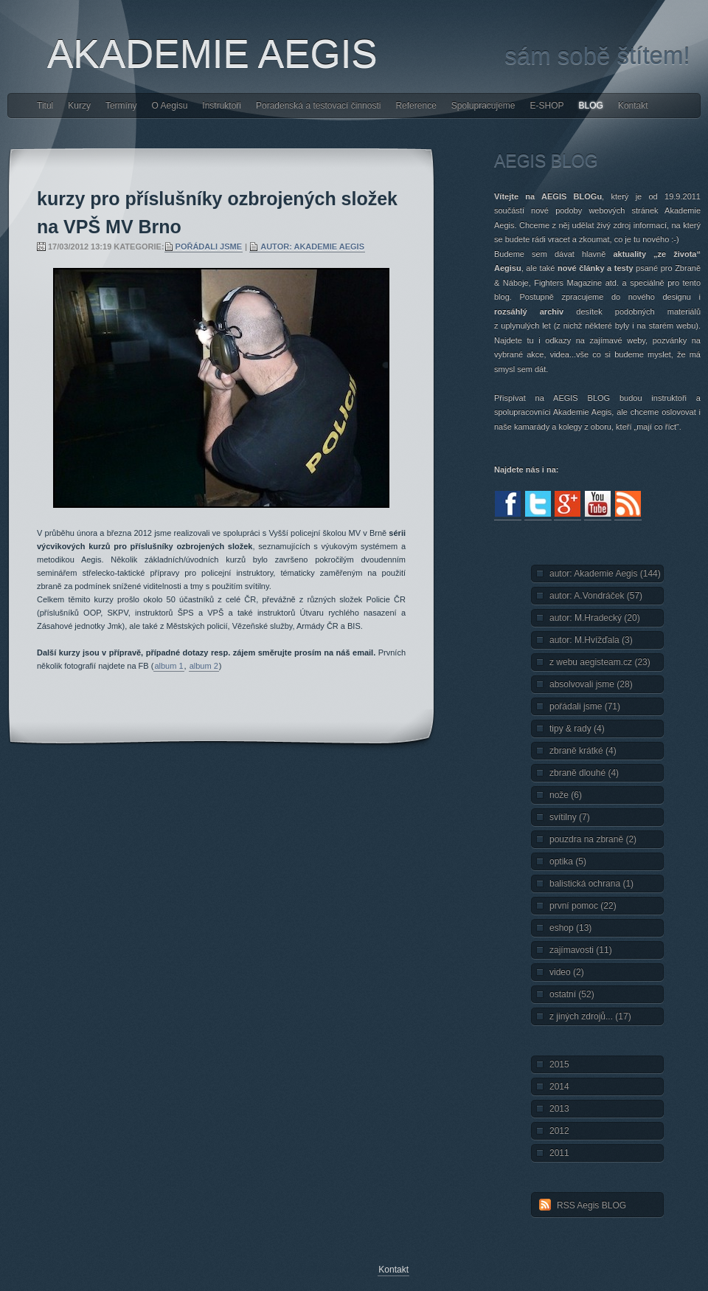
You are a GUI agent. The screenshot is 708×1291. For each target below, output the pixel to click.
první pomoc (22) (583, 906)
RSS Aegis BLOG (591, 1205)
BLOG (591, 105)
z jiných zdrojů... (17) (590, 1016)
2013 (559, 1109)
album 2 (204, 665)
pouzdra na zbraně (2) (592, 839)
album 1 (168, 665)
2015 (559, 1064)
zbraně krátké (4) (583, 751)
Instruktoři (221, 105)
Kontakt (633, 105)
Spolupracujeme (483, 105)
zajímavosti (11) (580, 950)
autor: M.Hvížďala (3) (591, 640)
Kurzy (79, 105)
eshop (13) (570, 928)
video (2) (566, 972)
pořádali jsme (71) (584, 706)
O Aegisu (170, 105)
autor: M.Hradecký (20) (594, 618)
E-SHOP (547, 105)
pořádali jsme (209, 246)
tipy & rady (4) (577, 728)
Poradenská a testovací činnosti (318, 105)
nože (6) (565, 795)
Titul (45, 105)
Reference (415, 105)
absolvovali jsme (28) (591, 684)
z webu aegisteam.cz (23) (599, 662)
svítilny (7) (569, 817)
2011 (559, 1153)
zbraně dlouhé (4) (584, 773)
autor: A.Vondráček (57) (595, 596)
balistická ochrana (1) (591, 883)
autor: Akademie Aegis (312, 246)
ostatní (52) (571, 994)
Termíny (121, 105)
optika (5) (567, 861)
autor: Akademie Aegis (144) (605, 573)
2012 (559, 1131)
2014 (559, 1086)
